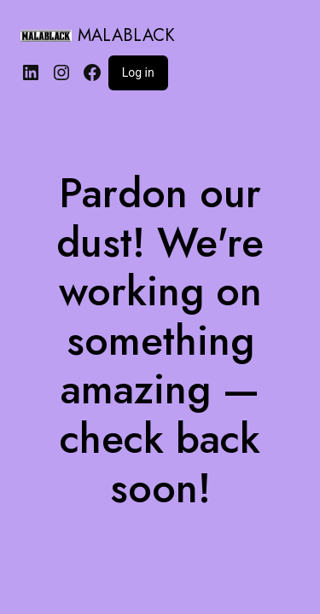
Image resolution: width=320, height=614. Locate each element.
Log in (138, 72)
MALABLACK (126, 35)
